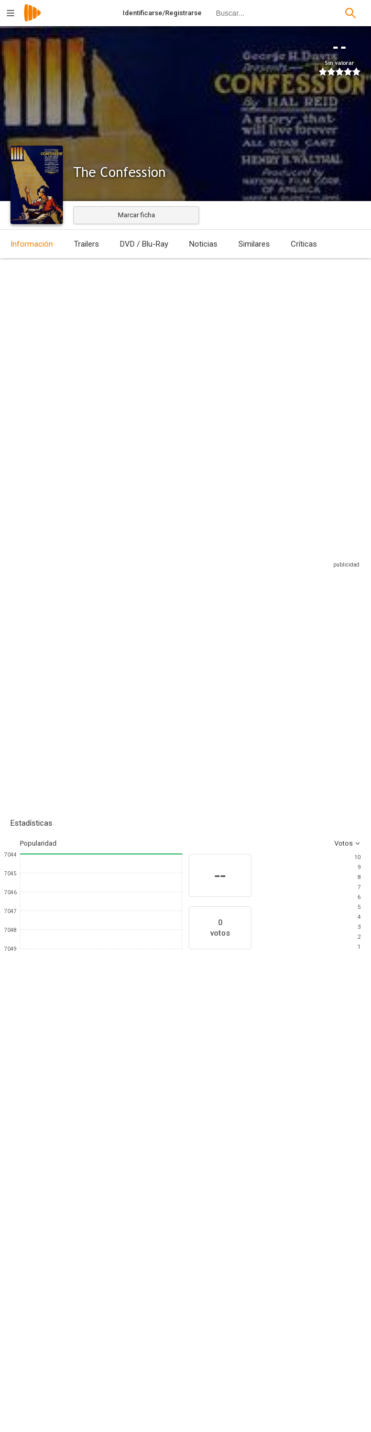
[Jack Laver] (107, 1286)
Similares (254, 244)
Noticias (203, 244)
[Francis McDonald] (104, 1145)
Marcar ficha (136, 215)
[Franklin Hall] (288, 1256)
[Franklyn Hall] (288, 1286)
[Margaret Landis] (230, 1145)
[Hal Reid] (288, 1315)
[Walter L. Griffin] (107, 1353)
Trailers (86, 244)
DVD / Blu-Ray (144, 244)
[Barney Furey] (293, 1145)
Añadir (89, 660)
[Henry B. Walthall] (41, 1145)
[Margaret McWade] (167, 1145)
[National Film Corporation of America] (288, 1411)
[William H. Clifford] (288, 1344)
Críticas (304, 244)
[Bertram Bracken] (107, 1256)
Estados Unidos (34, 336)
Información (31, 244)
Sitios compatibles (248, 543)
